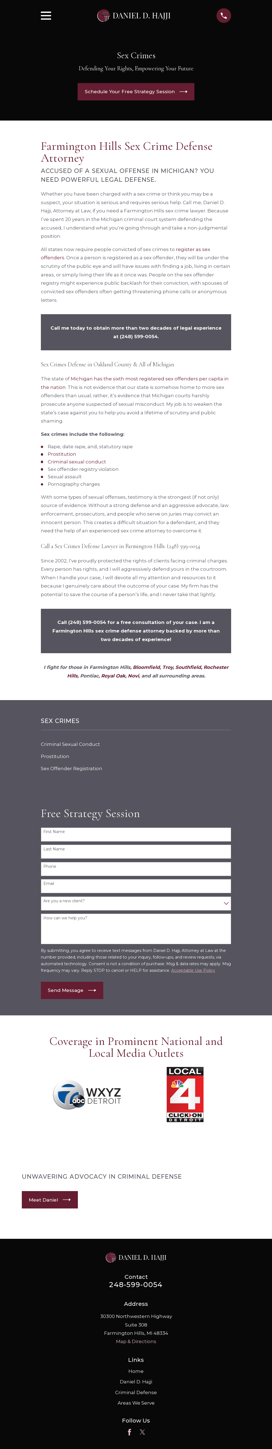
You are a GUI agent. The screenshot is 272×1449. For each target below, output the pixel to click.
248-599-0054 (136, 1284)
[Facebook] (129, 1432)
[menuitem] (136, 744)
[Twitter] (142, 1432)
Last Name (54, 849)
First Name (54, 831)
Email (48, 883)
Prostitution (62, 454)
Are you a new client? (64, 901)
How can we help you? (65, 918)
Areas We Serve (136, 1403)
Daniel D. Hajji (136, 1381)
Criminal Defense (136, 1392)
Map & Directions (136, 1341)
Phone (49, 866)
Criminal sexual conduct (77, 462)
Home (136, 1371)
